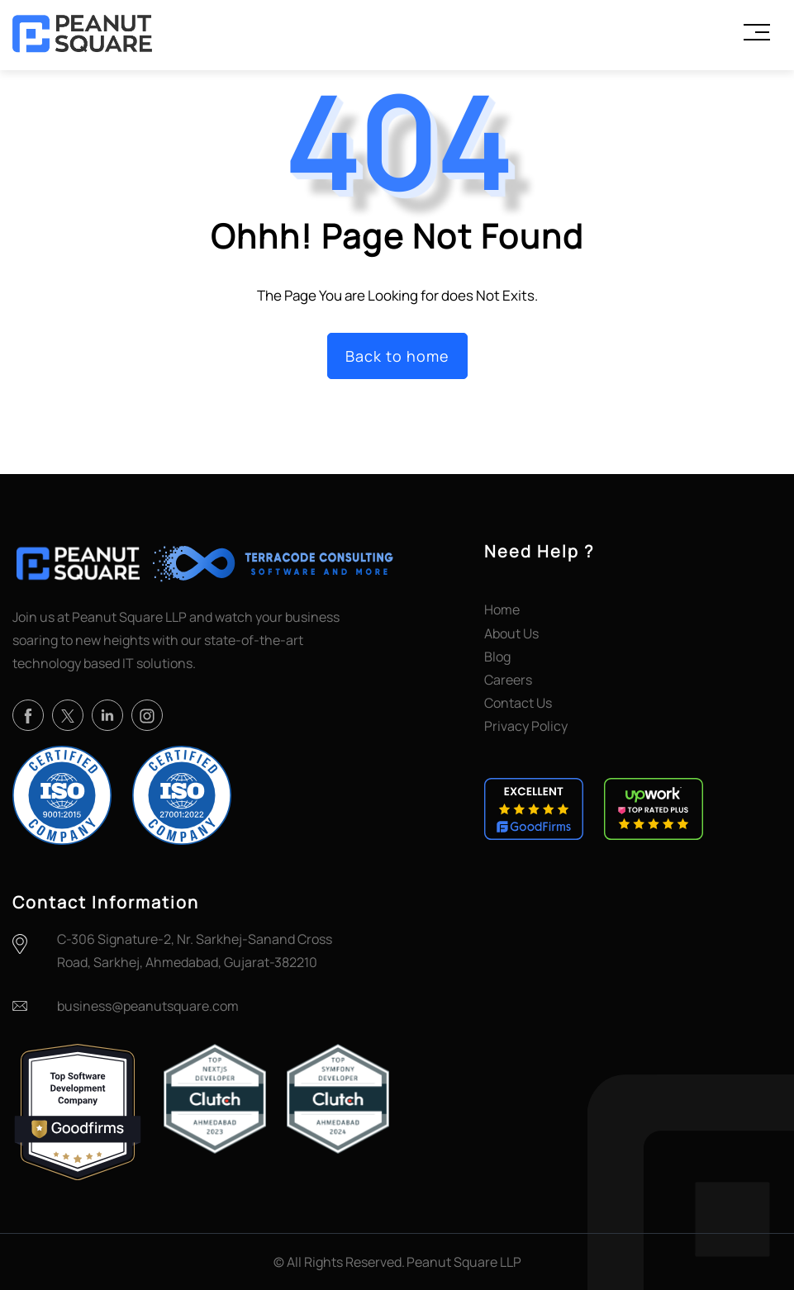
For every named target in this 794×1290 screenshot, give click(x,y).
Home (502, 609)
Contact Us (518, 703)
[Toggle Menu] (757, 32)
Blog (497, 656)
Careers (508, 680)
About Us (511, 633)
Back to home (397, 356)
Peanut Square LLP (464, 1262)
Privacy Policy (526, 726)
